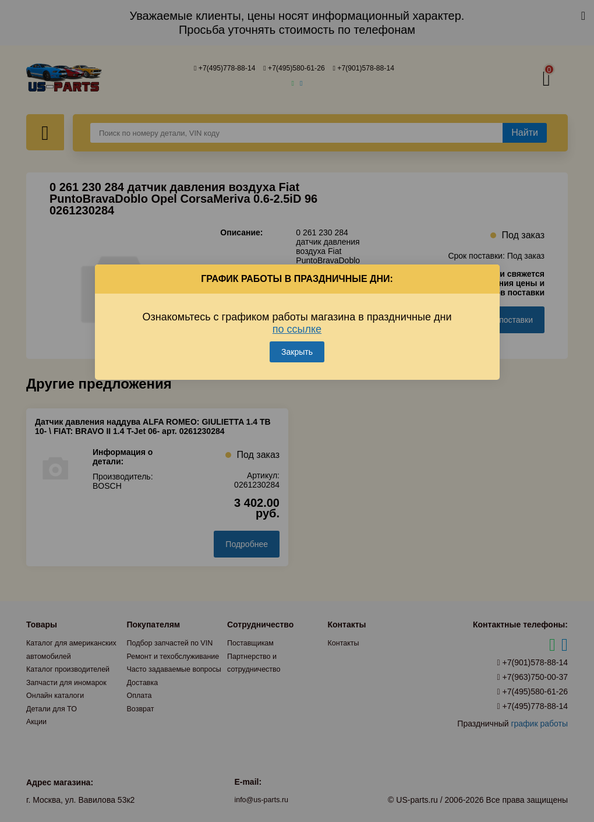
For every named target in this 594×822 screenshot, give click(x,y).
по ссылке (297, 316)
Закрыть (297, 338)
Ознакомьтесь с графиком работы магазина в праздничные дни (297, 310)
